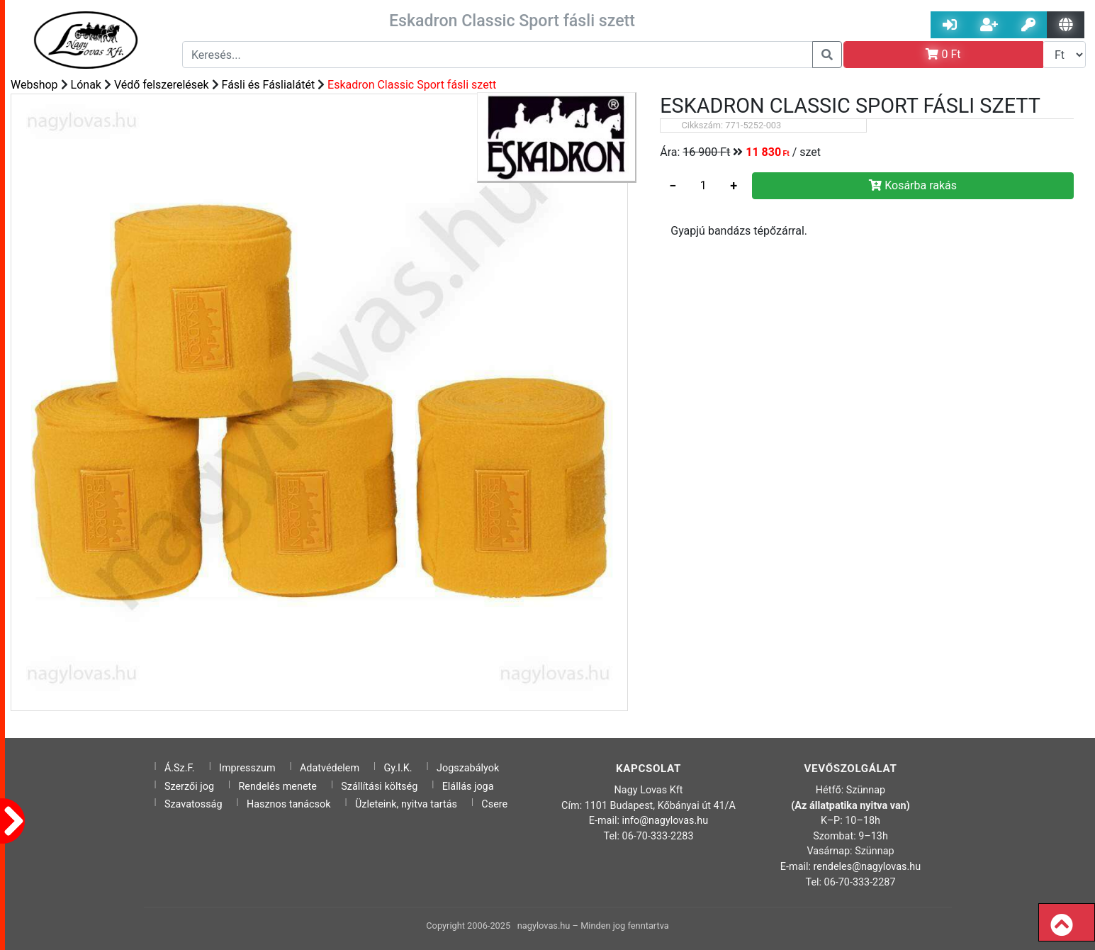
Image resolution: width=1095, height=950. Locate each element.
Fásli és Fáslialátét (268, 84)
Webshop (34, 84)
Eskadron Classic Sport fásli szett (411, 84)
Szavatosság (193, 804)
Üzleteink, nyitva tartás (406, 804)
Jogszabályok (468, 768)
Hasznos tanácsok (289, 804)
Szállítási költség (379, 787)
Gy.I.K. (397, 768)
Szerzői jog (189, 787)
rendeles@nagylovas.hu (867, 867)
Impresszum (247, 768)
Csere (494, 804)
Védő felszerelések (161, 84)
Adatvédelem (329, 768)
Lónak (86, 84)
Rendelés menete (277, 787)
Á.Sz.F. (179, 768)
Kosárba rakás (913, 185)
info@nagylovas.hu (665, 821)
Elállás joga (468, 787)
